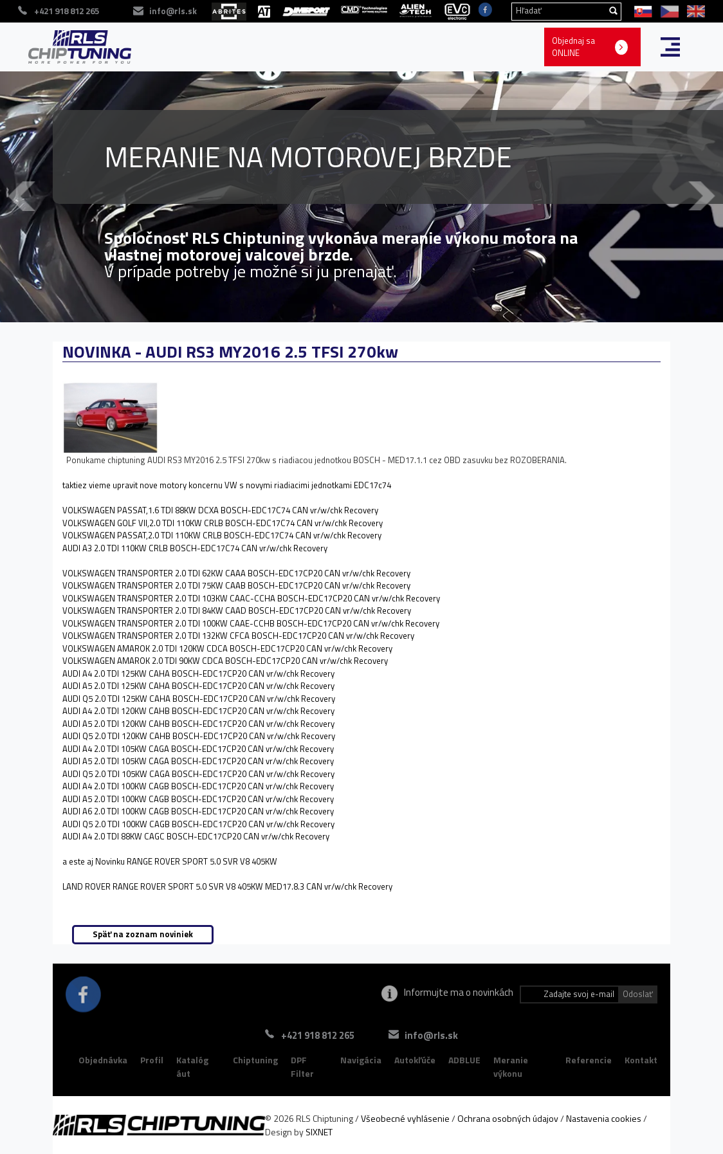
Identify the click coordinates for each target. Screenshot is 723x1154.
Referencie (588, 1060)
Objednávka (102, 1060)
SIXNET (319, 1132)
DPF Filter (302, 1067)
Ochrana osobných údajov (507, 1118)
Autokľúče (414, 1060)
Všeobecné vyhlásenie (405, 1118)
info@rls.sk (431, 1035)
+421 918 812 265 (317, 1035)
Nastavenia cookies (603, 1118)
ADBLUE (464, 1060)
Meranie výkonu (510, 1067)
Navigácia (360, 1060)
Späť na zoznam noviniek (143, 934)
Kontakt (641, 1060)
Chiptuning (255, 1060)
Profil (151, 1060)
